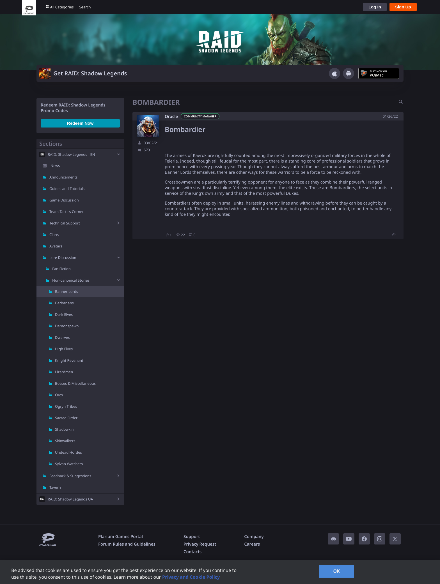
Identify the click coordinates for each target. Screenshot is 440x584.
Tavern (55, 487)
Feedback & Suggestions (70, 475)
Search (85, 7)
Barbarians (64, 302)
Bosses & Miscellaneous (75, 383)
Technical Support (64, 223)
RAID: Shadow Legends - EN (71, 154)
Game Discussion (64, 200)
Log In (374, 6)
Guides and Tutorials (66, 188)
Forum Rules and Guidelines (126, 544)
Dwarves (62, 337)
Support (192, 536)
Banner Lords (66, 291)
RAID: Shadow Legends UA (70, 499)
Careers (252, 544)
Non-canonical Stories (71, 280)
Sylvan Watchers (69, 463)
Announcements (63, 177)
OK (336, 571)
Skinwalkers (65, 440)
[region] (220, 572)
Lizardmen (64, 371)
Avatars (55, 246)
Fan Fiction (61, 268)
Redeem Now (80, 123)
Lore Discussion (62, 257)
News (55, 165)
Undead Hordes (68, 452)
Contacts (192, 552)
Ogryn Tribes (66, 406)
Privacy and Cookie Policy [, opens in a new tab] (191, 577)
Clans (54, 234)
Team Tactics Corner (66, 211)
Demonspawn (67, 325)
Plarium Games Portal (120, 536)
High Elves (64, 348)
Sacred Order (66, 417)
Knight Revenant (69, 360)
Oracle (171, 116)
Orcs (59, 394)
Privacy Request (200, 544)
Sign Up (403, 6)
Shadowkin (64, 429)
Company (253, 536)
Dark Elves (64, 314)
